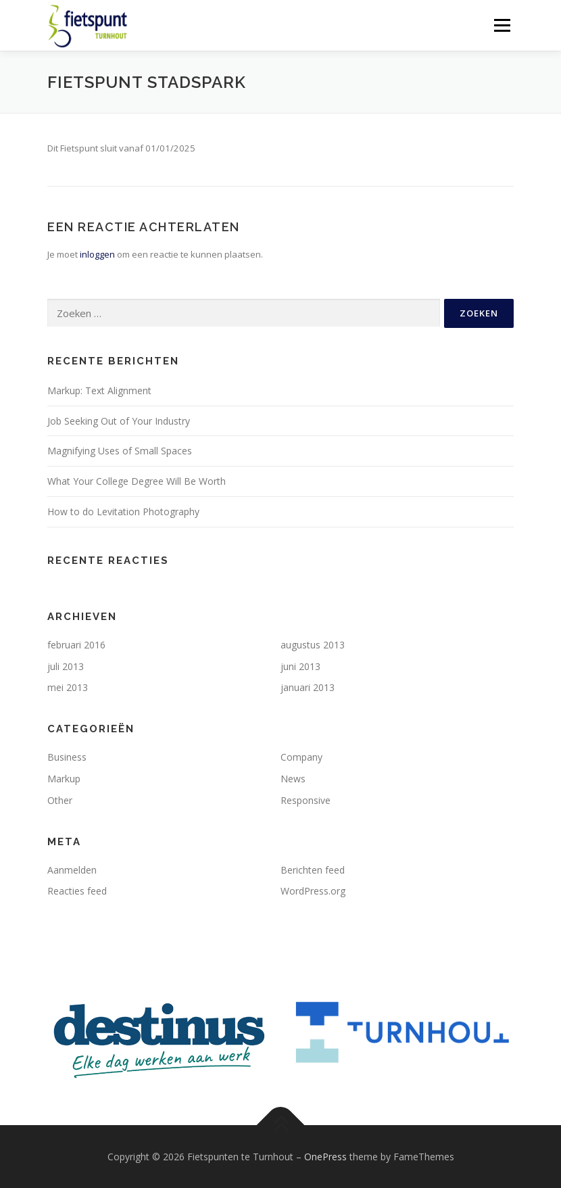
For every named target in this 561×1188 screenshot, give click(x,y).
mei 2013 (67, 687)
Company (301, 757)
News (293, 778)
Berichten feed (312, 869)
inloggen (97, 254)
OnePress (325, 1156)
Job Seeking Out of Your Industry (118, 420)
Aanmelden (72, 869)
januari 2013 (307, 687)
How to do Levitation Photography (123, 511)
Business (67, 757)
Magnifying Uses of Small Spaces (119, 450)
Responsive (305, 800)
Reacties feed (77, 890)
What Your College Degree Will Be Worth (136, 481)
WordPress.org (312, 890)
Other (59, 800)
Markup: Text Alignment (99, 390)
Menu (502, 25)
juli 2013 (65, 666)
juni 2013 (300, 666)
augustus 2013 (312, 644)
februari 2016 (76, 644)
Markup (63, 778)
